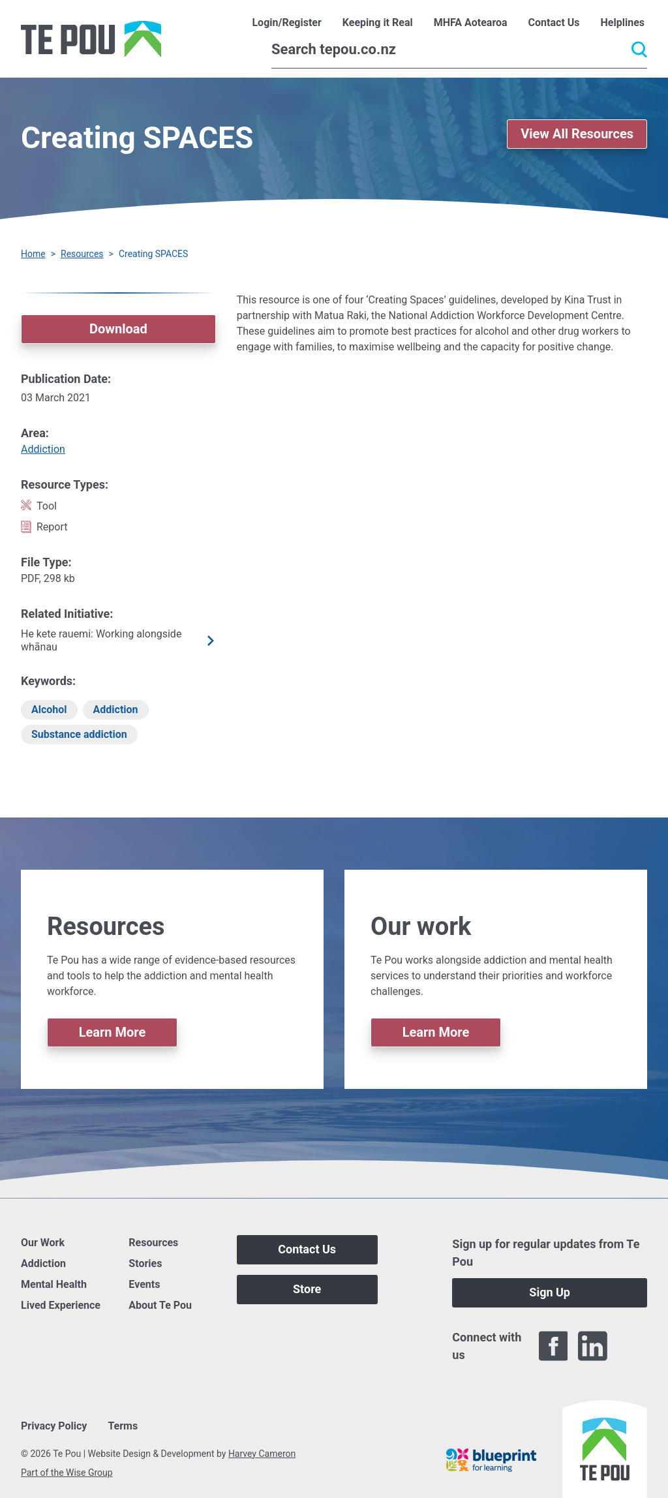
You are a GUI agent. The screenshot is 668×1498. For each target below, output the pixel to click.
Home (33, 254)
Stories (145, 1263)
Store (307, 1289)
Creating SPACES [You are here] (153, 254)
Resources (82, 254)
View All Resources (577, 134)
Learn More (112, 1032)
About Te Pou (160, 1305)
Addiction (43, 449)
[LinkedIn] (592, 1346)
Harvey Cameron (262, 1453)
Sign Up (549, 1292)
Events (144, 1284)
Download (118, 329)
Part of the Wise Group (67, 1472)
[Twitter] (632, 1346)
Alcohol (49, 709)
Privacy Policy (54, 1426)
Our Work (43, 1242)
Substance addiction (79, 734)
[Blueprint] (491, 1460)
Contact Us (307, 1249)
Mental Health (54, 1284)
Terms (123, 1426)
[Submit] (639, 49)
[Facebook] (553, 1346)
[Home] (91, 39)
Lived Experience (60, 1305)
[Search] (459, 50)
